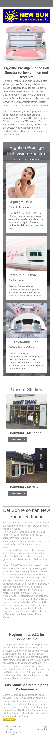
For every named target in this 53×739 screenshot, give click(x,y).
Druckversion (13, 726)
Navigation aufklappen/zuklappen (26, 4)
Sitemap (9, 729)
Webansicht (42, 729)
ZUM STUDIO (18, 439)
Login (45, 726)
